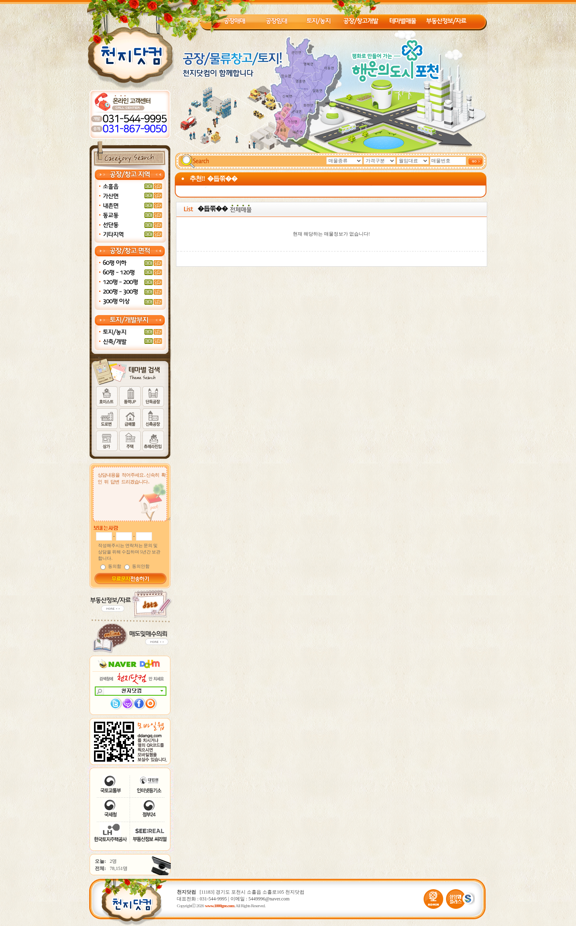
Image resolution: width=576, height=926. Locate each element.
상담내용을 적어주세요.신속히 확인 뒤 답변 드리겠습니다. (133, 496)
